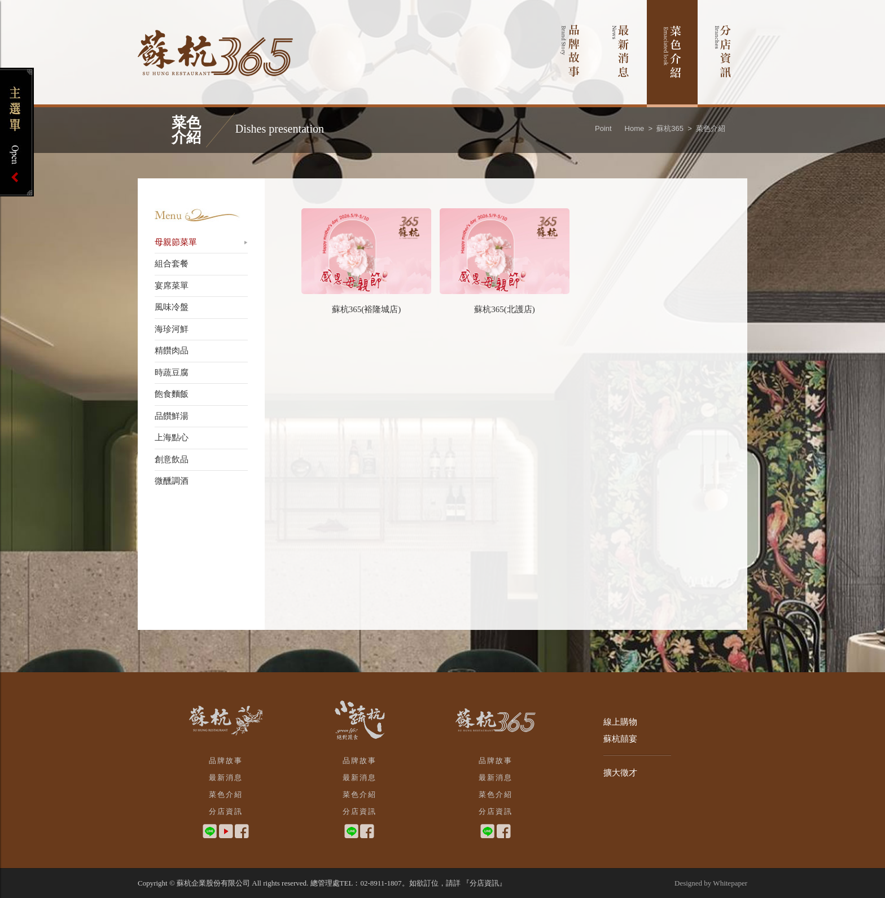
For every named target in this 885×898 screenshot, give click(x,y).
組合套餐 (172, 263)
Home (635, 128)
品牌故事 (570, 53)
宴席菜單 (172, 285)
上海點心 (172, 437)
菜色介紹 (672, 53)
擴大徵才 (620, 772)
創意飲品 (172, 459)
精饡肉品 (172, 350)
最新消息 (621, 53)
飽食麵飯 (172, 393)
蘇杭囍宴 (620, 738)
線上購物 (620, 721)
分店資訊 (723, 53)
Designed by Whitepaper (710, 883)
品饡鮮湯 (172, 415)
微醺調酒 (172, 480)
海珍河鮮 (172, 329)
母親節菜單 (176, 242)
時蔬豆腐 (172, 372)
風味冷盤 (172, 307)
